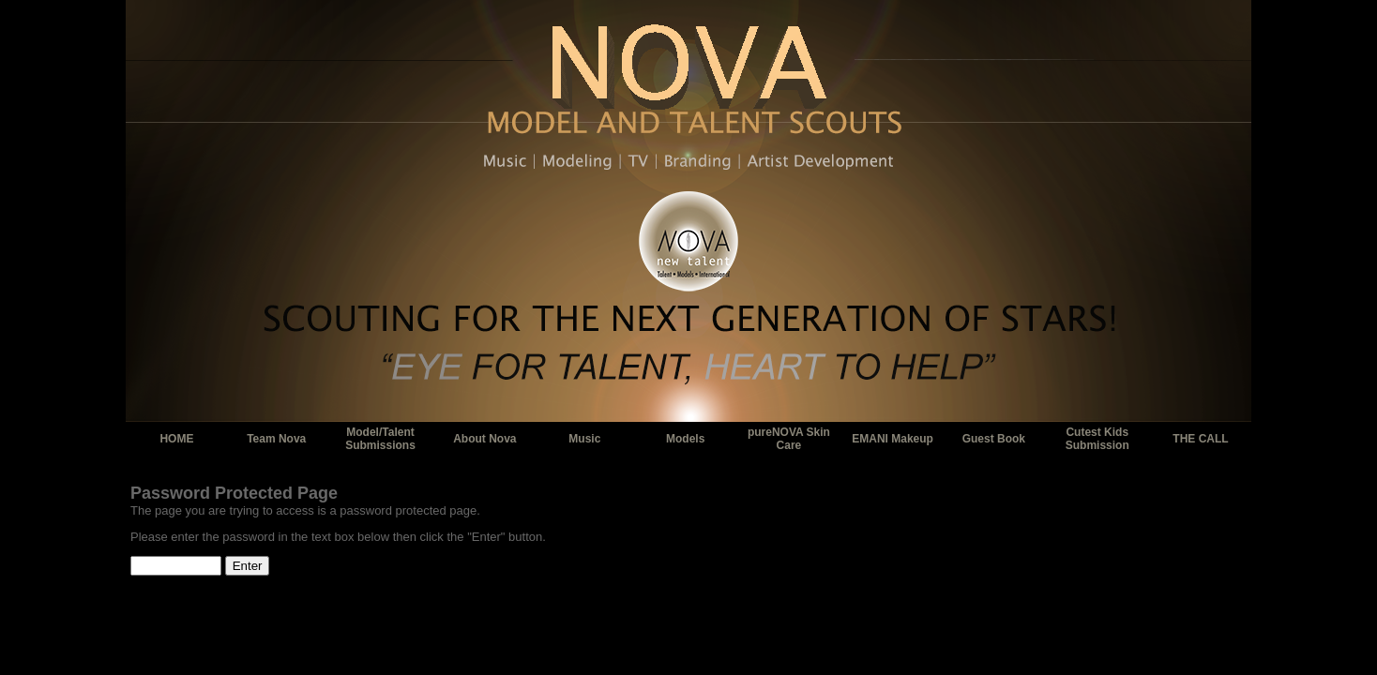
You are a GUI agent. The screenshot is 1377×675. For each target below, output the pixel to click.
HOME (176, 438)
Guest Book (993, 438)
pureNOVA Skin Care (789, 439)
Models (685, 438)
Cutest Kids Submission (1097, 439)
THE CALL (1200, 438)
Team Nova (276, 438)
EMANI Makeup (892, 438)
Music (584, 438)
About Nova (484, 438)
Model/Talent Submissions (380, 439)
